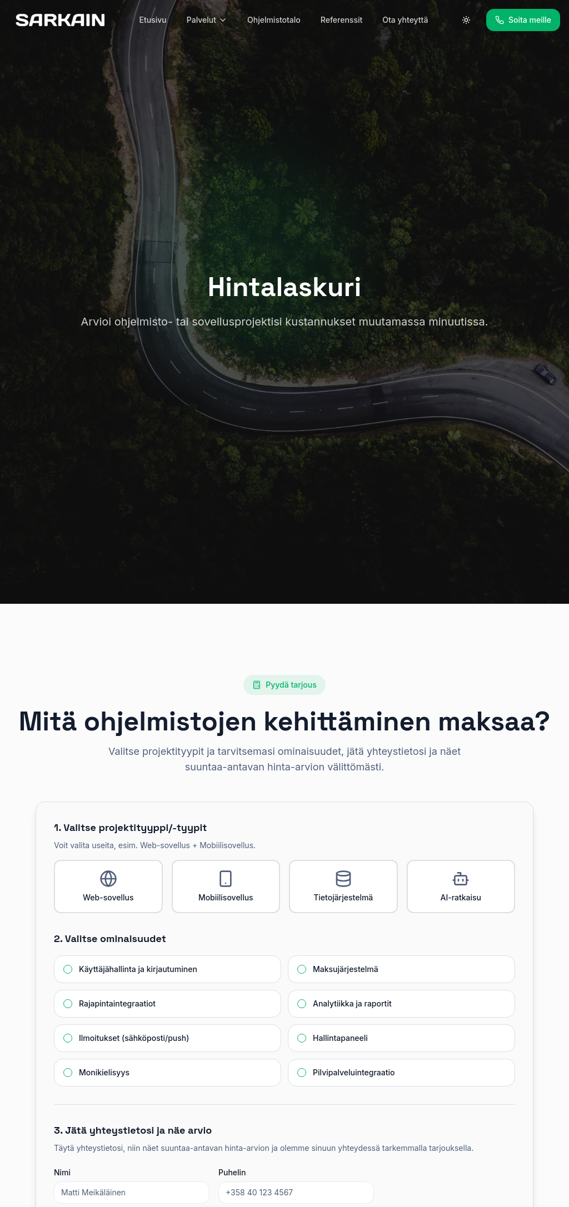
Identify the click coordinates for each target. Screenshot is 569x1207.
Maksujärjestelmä (345, 969)
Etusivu (153, 19)
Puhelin (232, 1172)
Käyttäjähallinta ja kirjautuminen (138, 969)
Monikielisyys (104, 1072)
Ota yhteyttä (405, 19)
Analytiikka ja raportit (352, 1004)
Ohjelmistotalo (274, 19)
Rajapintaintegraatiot (117, 1004)
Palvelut (207, 19)
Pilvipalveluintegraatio (354, 1072)
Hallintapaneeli (340, 1038)
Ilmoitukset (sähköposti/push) (134, 1038)
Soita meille (523, 19)
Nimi (62, 1172)
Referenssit (341, 19)
